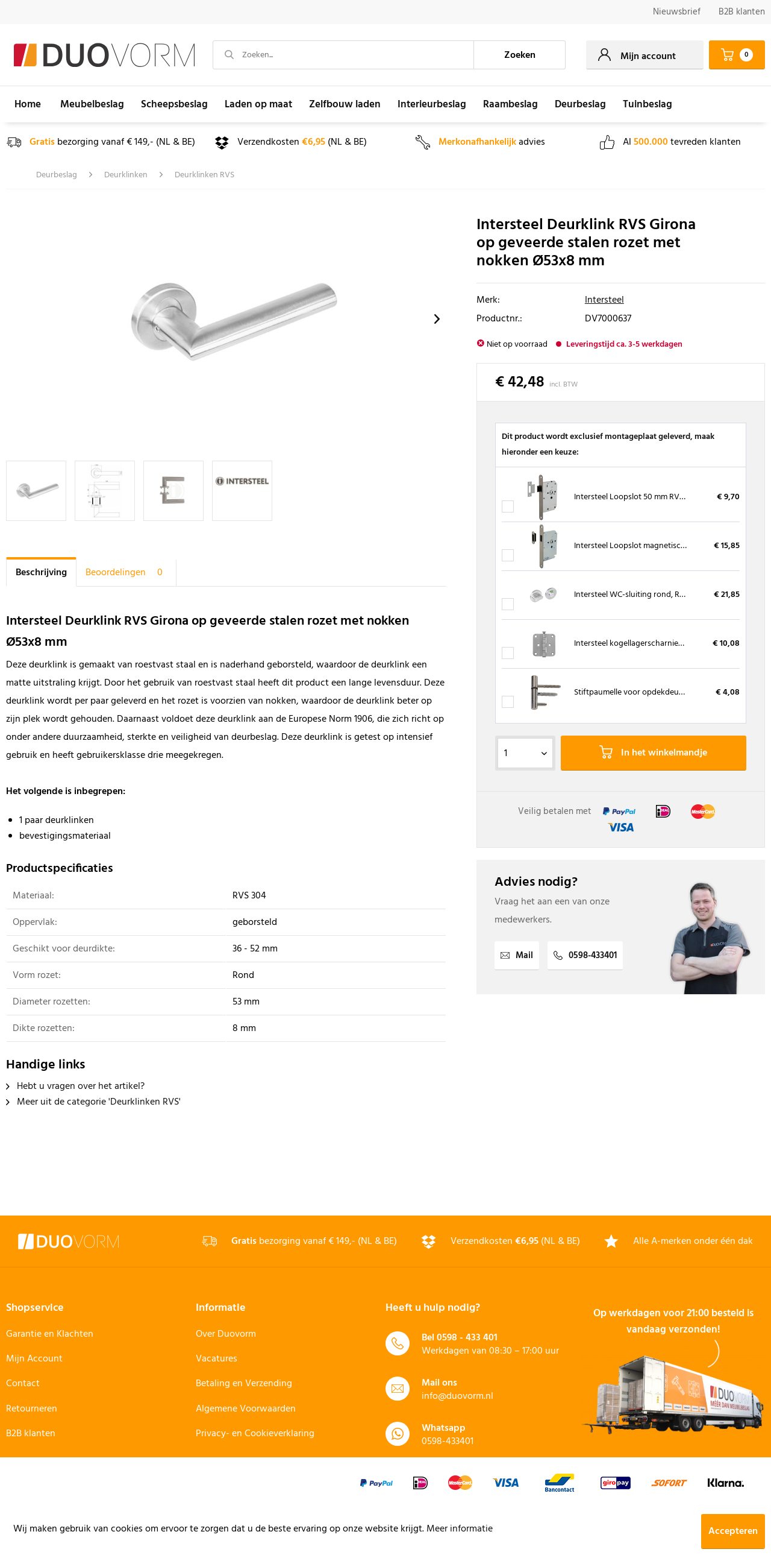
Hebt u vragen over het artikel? (75, 1086)
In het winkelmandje (653, 753)
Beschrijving (41, 573)
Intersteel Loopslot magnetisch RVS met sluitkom (662, 546)
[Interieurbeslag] (432, 104)
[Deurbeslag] (580, 104)
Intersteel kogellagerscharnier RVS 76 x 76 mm (656, 644)
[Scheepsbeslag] (174, 104)
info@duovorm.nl (457, 1396)
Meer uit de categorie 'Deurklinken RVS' (93, 1102)
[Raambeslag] (510, 104)
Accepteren (733, 1531)
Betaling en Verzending (244, 1384)
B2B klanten (742, 12)
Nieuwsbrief (677, 12)
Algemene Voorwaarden (246, 1409)
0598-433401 (585, 955)
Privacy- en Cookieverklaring (255, 1434)
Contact (23, 1384)
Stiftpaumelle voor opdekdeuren (632, 692)
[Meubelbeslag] (92, 104)
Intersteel (604, 300)
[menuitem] (677, 12)
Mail (517, 955)
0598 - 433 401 (467, 1338)
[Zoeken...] (343, 54)
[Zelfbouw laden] (345, 104)
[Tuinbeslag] (647, 104)
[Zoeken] (520, 54)
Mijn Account (34, 1359)
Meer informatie (459, 1529)
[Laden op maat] (258, 104)
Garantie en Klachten (49, 1334)
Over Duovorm (226, 1334)
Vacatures (216, 1359)
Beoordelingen (126, 573)
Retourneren (31, 1409)
